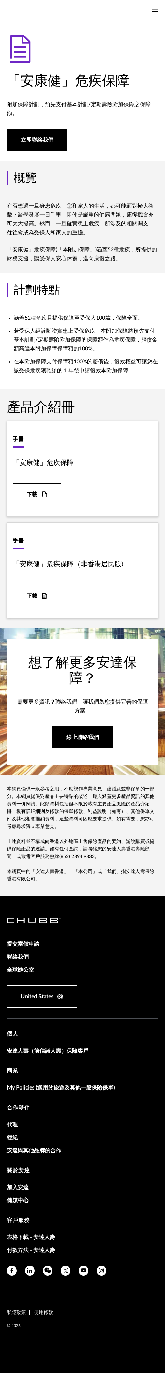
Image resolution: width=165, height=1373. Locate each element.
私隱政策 (16, 1312)
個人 (12, 1034)
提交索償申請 (23, 944)
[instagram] (101, 1271)
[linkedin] (30, 1271)
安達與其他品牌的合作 (34, 1150)
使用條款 (43, 1312)
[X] (65, 1271)
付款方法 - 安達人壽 (31, 1250)
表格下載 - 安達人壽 (31, 1237)
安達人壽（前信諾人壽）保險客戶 (47, 1051)
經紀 (12, 1137)
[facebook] (12, 1271)
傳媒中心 (18, 1200)
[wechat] (48, 1271)
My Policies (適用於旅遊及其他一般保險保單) (61, 1088)
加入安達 (18, 1187)
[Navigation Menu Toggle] (155, 11)
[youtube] (83, 1271)
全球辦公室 (20, 970)
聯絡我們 (18, 957)
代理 (12, 1124)
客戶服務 (18, 1220)
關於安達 (18, 1170)
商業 (12, 1070)
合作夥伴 (18, 1107)
